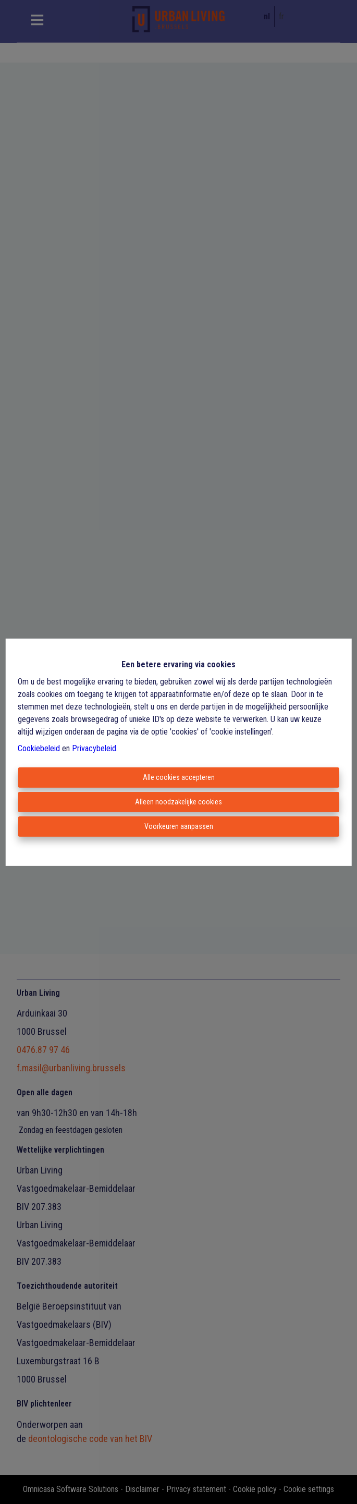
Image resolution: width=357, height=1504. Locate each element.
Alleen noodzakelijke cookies (178, 802)
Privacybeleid (94, 748)
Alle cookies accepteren (179, 777)
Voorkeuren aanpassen (178, 826)
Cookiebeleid (39, 748)
